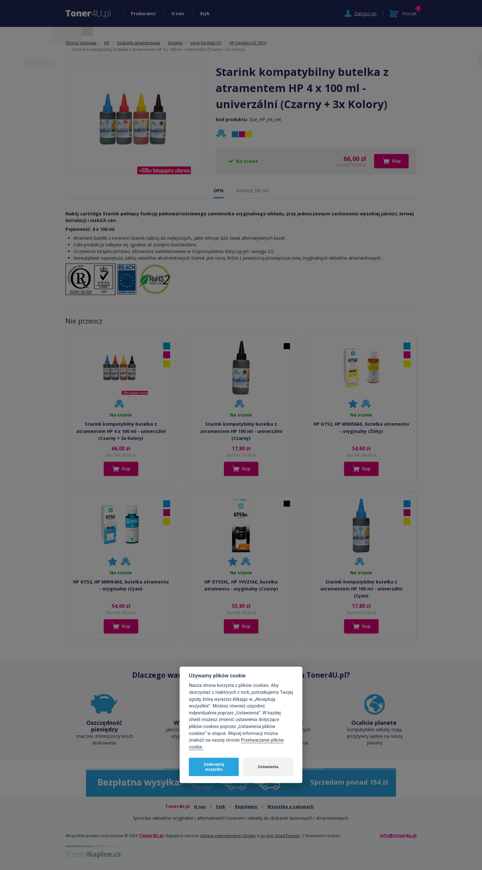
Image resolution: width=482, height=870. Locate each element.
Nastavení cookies (323, 835)
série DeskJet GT (206, 43)
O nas (177, 13)
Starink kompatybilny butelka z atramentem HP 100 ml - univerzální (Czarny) (241, 431)
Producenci (143, 13)
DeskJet (175, 43)
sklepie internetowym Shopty (228, 835)
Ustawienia (268, 766)
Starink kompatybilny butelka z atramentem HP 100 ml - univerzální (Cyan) (361, 589)
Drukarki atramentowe (138, 43)
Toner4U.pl (151, 835)
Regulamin (246, 806)
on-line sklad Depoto (280, 835)
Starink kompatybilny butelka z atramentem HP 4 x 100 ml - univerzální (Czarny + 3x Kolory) (121, 431)
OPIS (218, 191)
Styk (205, 13)
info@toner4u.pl (398, 835)
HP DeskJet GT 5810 (247, 43)
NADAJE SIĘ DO (252, 191)
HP (106, 43)
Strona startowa (80, 43)
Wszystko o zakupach (290, 806)
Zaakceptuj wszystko (214, 767)
